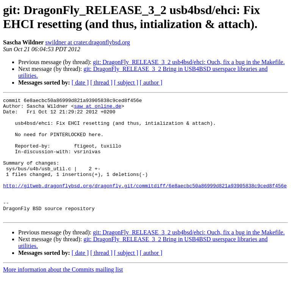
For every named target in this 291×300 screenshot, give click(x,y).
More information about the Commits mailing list (63, 293)
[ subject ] (126, 82)
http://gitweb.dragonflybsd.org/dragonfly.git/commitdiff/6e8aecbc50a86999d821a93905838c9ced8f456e (145, 203)
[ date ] (80, 82)
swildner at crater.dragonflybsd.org (87, 42)
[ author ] (151, 82)
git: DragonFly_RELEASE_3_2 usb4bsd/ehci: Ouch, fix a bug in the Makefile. (189, 62)
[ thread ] (101, 82)
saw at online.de (97, 108)
